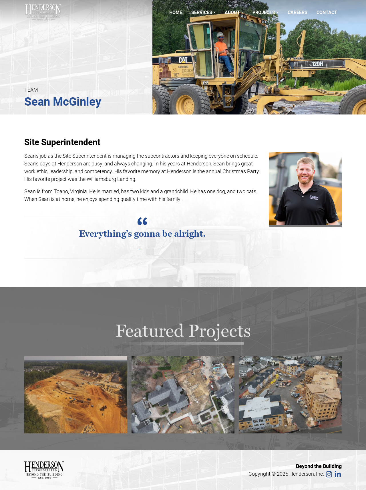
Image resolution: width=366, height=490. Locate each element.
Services (201, 12)
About (232, 12)
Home (175, 12)
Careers (297, 12)
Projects (263, 12)
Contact (327, 12)
